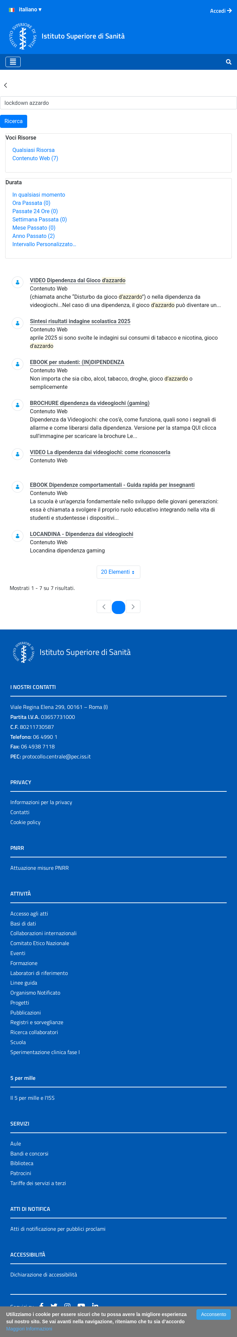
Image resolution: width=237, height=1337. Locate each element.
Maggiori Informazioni (29, 1328)
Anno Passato (33, 236)
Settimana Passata (39, 219)
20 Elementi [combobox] (120, 572)
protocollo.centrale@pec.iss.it (56, 756)
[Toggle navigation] (13, 62)
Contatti (20, 812)
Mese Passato (33, 227)
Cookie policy (25, 822)
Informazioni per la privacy (41, 802)
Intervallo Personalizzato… (44, 244)
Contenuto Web (35, 158)
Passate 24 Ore (35, 211)
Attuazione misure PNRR (39, 868)
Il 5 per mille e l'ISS (32, 1098)
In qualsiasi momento (38, 194)
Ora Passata (31, 203)
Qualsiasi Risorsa (33, 150)
